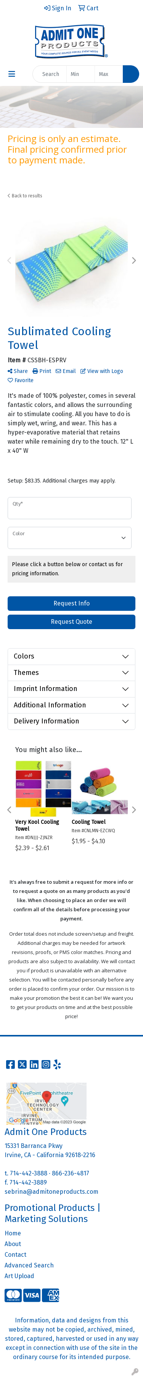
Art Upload (19, 1276)
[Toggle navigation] (12, 74)
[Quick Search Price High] (109, 74)
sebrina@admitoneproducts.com (51, 1191)
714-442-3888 (28, 1173)
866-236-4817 (70, 1173)
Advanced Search (29, 1265)
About (13, 1244)
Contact (15, 1254)
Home (13, 1233)
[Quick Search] (49, 74)
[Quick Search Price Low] (80, 74)
